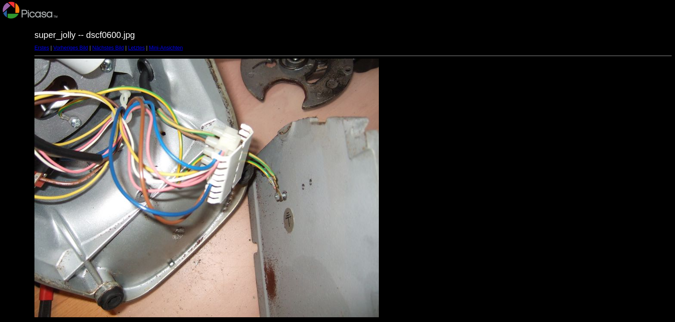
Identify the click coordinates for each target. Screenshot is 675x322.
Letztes (136, 48)
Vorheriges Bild (70, 48)
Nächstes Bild (108, 48)
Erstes (41, 48)
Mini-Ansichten (166, 48)
